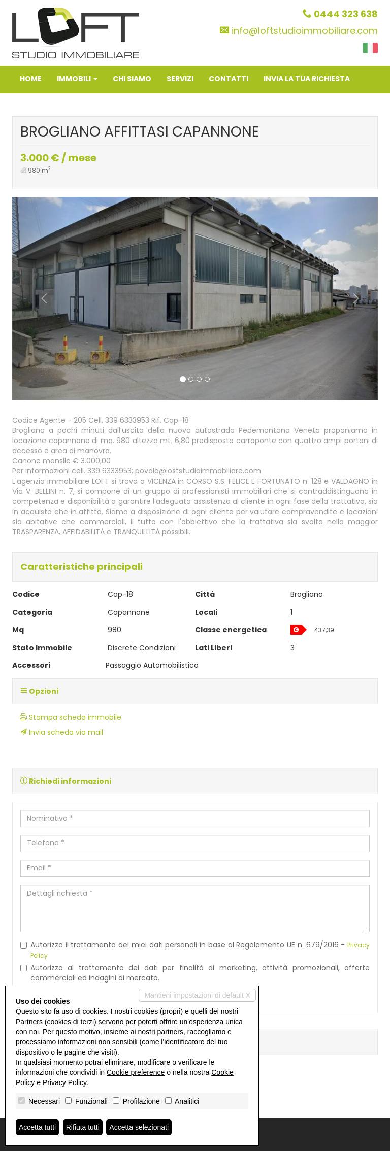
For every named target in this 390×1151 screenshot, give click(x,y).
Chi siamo (132, 79)
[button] (39, 298)
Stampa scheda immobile (70, 717)
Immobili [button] (77, 79)
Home (31, 79)
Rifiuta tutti (83, 1127)
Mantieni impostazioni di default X (197, 995)
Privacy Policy (64, 1082)
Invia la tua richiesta (307, 79)
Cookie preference (136, 1072)
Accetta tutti (37, 1127)
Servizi (180, 79)
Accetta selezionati (139, 1127)
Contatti (228, 79)
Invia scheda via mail (61, 732)
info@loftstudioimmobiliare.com (305, 30)
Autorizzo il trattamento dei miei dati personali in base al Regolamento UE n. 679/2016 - (195, 950)
